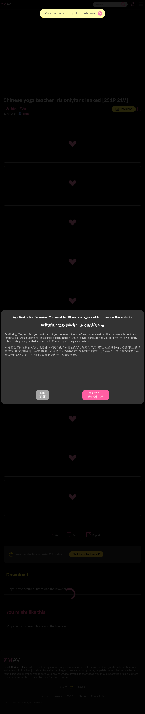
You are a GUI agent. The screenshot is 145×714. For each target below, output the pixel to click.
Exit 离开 (42, 395)
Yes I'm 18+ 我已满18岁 (96, 395)
